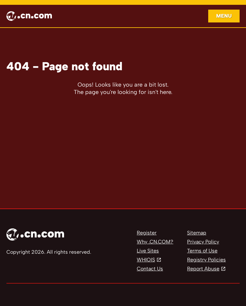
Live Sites (148, 251)
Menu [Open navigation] (224, 16)
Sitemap (196, 233)
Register (147, 233)
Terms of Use (202, 251)
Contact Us (150, 269)
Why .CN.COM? (155, 242)
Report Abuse (203, 269)
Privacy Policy (203, 242)
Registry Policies (206, 260)
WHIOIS (146, 260)
